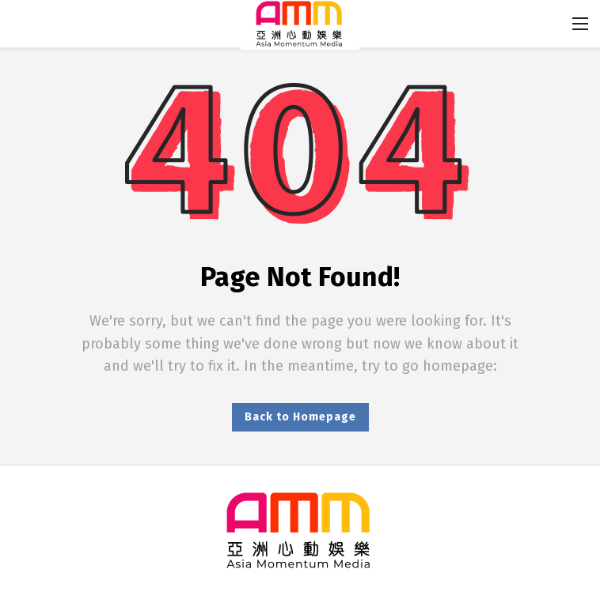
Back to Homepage (300, 417)
